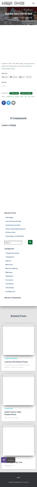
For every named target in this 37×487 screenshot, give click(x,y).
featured (8, 261)
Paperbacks (9, 276)
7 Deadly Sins (14, 93)
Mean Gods (9, 264)
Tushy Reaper (9, 287)
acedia (17, 96)
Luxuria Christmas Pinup (13, 221)
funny (21, 96)
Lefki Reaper (9, 217)
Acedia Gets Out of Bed (12, 225)
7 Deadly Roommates (12, 253)
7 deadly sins (10, 96)
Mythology (8, 272)
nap (29, 96)
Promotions (9, 280)
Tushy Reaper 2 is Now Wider (14, 236)
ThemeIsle (25, 482)
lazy (25, 96)
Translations (9, 284)
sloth (32, 96)
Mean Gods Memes (26, 93)
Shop (18, 477)
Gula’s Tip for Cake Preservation (12, 413)
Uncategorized (10, 291)
